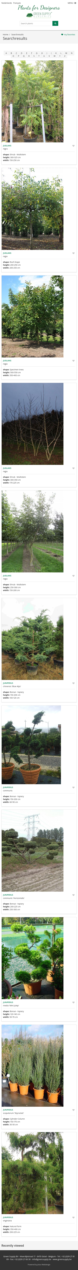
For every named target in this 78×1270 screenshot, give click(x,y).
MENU (72, 3)
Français (17, 3)
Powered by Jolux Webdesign (39, 1264)
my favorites (69, 34)
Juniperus (8, 683)
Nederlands (7, 3)
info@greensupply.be (41, 1259)
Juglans (7, 145)
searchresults (17, 34)
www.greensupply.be (62, 1259)
